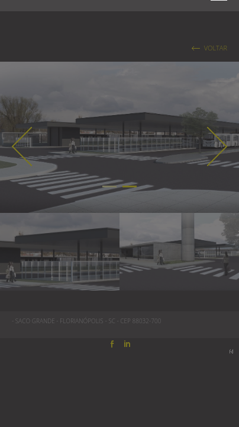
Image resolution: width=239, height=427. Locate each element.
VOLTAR (215, 48)
